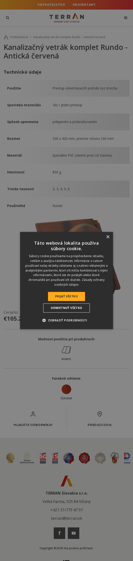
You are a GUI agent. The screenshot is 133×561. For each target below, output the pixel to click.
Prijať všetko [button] (66, 296)
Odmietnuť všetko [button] (66, 308)
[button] (66, 320)
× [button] (107, 237)
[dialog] (66, 280)
